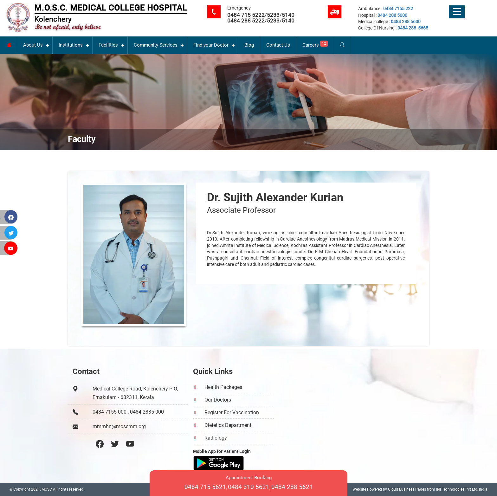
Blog (249, 45)
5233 (273, 15)
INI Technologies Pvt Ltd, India (461, 489)
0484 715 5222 (246, 15)
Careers (315, 44)
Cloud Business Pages (407, 489)
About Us (33, 45)
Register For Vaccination (231, 412)
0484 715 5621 (205, 487)
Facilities (108, 45)
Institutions (71, 45)
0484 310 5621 (248, 487)
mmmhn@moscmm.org (119, 426)
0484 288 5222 (246, 20)
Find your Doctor (211, 45)
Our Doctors (217, 400)
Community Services (156, 45)
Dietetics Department (227, 425)
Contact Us (278, 45)
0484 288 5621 (292, 487)
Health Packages (223, 387)
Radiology (215, 438)
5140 (288, 15)
